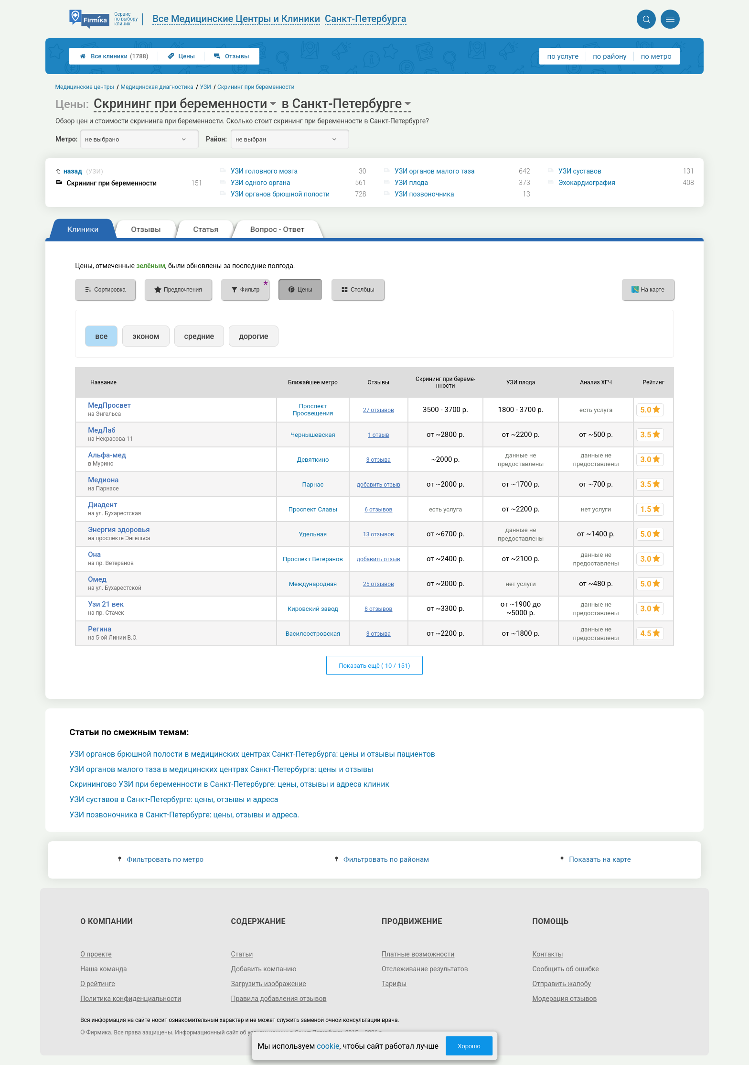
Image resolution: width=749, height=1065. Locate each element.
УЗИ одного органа (260, 182)
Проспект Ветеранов (313, 559)
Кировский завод (313, 608)
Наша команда (103, 969)
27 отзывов (378, 410)
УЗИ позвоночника (424, 194)
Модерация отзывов (564, 998)
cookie (328, 1046)
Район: (216, 139)
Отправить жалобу (561, 984)
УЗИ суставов (579, 171)
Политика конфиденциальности (130, 998)
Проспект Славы (313, 509)
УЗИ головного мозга (264, 171)
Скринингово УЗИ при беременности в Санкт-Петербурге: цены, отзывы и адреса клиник (229, 784)
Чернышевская (312, 434)
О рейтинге (97, 984)
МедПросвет (109, 405)
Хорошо (469, 1046)
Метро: (66, 139)
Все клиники (114, 56)
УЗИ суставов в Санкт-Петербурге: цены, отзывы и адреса (173, 799)
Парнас (312, 484)
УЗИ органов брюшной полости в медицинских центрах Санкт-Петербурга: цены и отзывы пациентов (252, 754)
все (101, 336)
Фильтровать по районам (382, 859)
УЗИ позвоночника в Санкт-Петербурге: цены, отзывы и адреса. (184, 814)
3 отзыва (378, 459)
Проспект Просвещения (312, 409)
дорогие (253, 336)
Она (94, 554)
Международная (313, 583)
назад (83, 171)
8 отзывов (378, 609)
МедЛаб (102, 430)
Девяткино (313, 459)
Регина (99, 629)
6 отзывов (378, 509)
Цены (181, 56)
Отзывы (231, 56)
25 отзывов (378, 584)
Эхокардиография (586, 182)
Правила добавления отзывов (279, 998)
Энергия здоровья (119, 529)
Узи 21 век (106, 604)
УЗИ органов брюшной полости (280, 194)
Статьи (242, 954)
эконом (145, 336)
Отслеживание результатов (425, 969)
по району (609, 56)
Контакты (547, 954)
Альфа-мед (107, 455)
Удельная (313, 534)
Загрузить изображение (268, 984)
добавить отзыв (378, 484)
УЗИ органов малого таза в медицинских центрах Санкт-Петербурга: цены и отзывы (221, 769)
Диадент (102, 504)
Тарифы (394, 984)
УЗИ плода (411, 182)
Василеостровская (313, 633)
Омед (97, 579)
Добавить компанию (264, 969)
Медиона (103, 480)
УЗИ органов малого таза (435, 171)
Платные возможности (418, 954)
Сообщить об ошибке (565, 969)
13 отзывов (378, 534)
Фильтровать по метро (160, 859)
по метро (656, 56)
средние (199, 336)
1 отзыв (378, 435)
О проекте (96, 954)
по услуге (563, 56)
